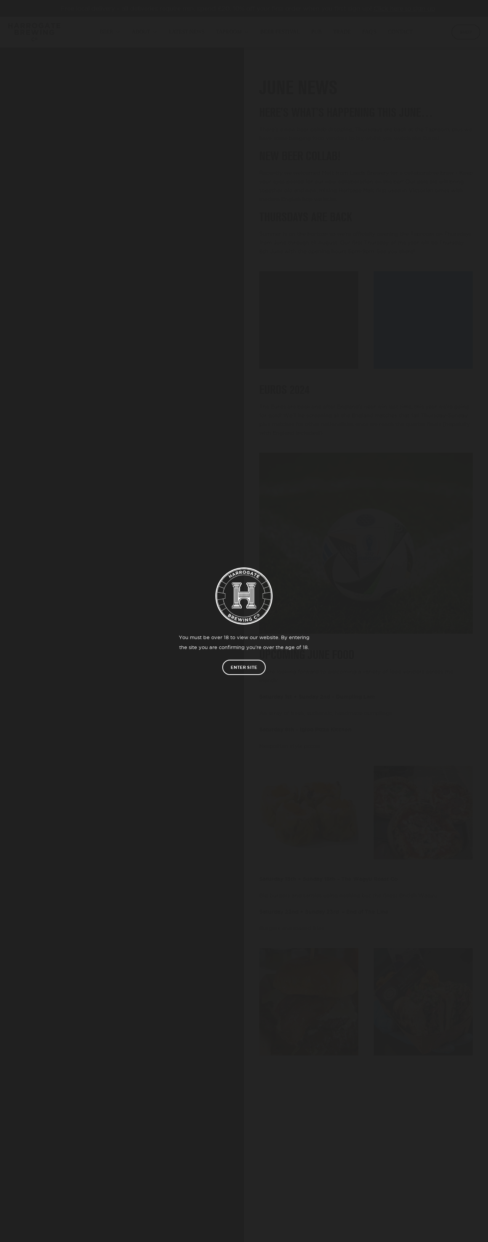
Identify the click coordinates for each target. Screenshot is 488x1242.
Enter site (244, 667)
